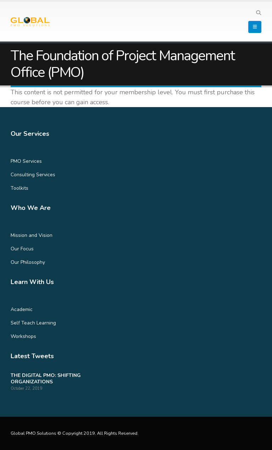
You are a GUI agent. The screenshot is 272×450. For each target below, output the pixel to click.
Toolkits (19, 188)
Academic (22, 309)
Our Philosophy (28, 262)
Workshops (23, 336)
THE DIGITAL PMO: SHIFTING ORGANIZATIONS (46, 378)
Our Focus (22, 248)
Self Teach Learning (33, 323)
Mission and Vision (31, 235)
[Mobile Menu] (254, 27)
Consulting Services (33, 174)
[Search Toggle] (258, 13)
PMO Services (26, 161)
